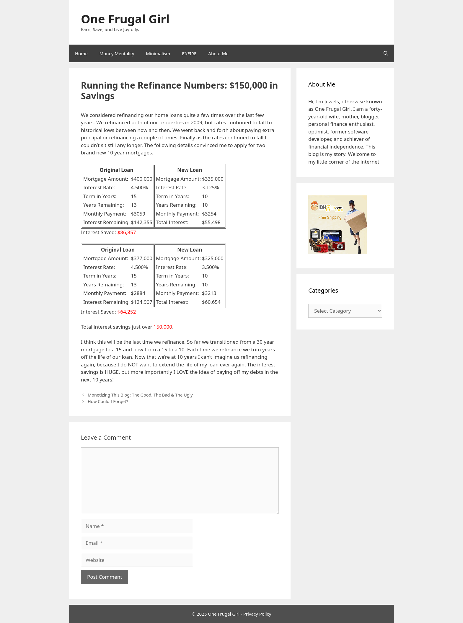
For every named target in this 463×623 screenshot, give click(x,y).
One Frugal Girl (125, 19)
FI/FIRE (189, 53)
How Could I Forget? (108, 401)
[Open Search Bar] (386, 53)
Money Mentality (117, 53)
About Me (218, 53)
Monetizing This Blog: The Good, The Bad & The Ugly (140, 395)
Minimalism (158, 53)
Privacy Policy (257, 614)
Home (81, 53)
